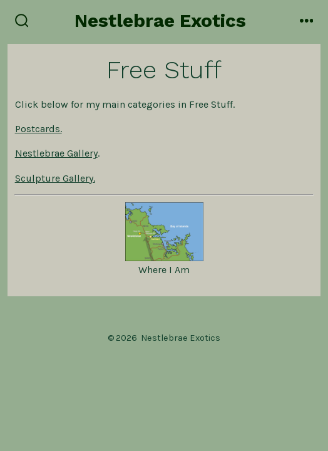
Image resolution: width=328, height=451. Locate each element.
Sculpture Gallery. (55, 178)
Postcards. (38, 129)
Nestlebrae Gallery (56, 153)
